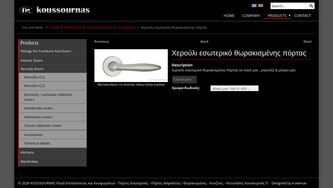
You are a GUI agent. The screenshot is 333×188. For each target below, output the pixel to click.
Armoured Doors (100, 27)
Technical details (37, 143)
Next (308, 41)
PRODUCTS (73, 27)
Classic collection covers (43, 125)
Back (205, 41)
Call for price (182, 79)
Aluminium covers (38, 117)
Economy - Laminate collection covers (48, 97)
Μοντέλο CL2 (34, 77)
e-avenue (299, 183)
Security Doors (32, 68)
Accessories (127, 27)
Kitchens (27, 152)
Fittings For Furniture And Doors (46, 51)
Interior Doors (32, 60)
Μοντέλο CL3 (34, 85)
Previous (101, 41)
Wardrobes (29, 161)
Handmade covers (38, 108)
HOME (55, 27)
